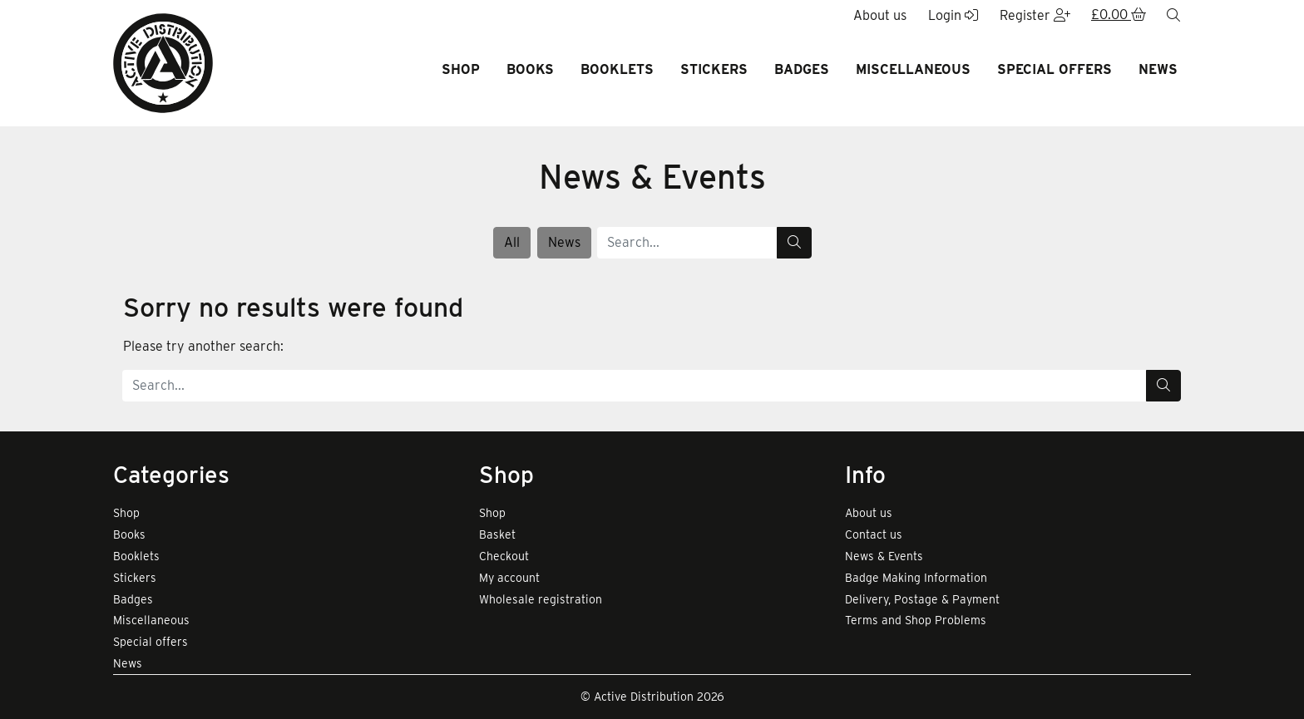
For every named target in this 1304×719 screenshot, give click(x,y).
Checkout (504, 556)
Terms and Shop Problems (915, 620)
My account (509, 577)
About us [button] (879, 15)
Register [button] (1035, 15)
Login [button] (953, 15)
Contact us (873, 534)
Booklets (617, 69)
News (1158, 69)
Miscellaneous (913, 69)
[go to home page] (163, 62)
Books (530, 69)
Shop (461, 69)
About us (868, 513)
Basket (497, 534)
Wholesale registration (540, 599)
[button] (1118, 16)
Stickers (714, 69)
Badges (801, 69)
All (512, 242)
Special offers (1054, 69)
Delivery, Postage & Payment (922, 599)
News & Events (884, 556)
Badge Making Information (916, 577)
